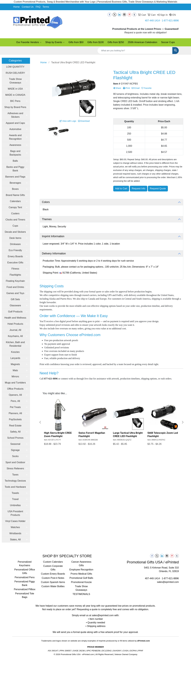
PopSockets (15, 419)
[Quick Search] (134, 50)
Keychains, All (15, 336)
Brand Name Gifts (15, 195)
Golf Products (15, 311)
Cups (15, 225)
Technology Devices (15, 480)
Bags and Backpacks (15, 153)
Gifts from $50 (75, 42)
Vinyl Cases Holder (15, 521)
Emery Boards (15, 256)
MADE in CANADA (15, 95)
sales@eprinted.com (168, 582)
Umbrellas (15, 505)
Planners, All (15, 413)
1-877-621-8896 (170, 20)
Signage (15, 450)
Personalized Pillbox (24, 589)
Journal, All (15, 330)
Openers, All (15, 395)
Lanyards (15, 358)
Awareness (15, 145)
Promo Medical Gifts (81, 573)
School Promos (15, 438)
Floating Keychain (15, 281)
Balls (15, 161)
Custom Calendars (53, 562)
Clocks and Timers (15, 219)
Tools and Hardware (15, 487)
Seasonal (15, 444)
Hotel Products (15, 324)
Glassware (15, 305)
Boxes (15, 189)
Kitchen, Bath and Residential (15, 344)
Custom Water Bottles (52, 586)
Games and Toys (15, 293)
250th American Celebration (142, 42)
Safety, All (15, 431)
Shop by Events (55, 42)
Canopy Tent (15, 207)
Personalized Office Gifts (24, 571)
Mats (15, 370)
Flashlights (15, 275)
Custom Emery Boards (53, 573)
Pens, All (15, 401)
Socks (15, 456)
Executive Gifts (15, 262)
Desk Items (15, 238)
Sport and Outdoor (15, 462)
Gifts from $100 (95, 42)
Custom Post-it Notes (53, 578)
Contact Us (28, 7)
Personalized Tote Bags (24, 595)
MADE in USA (15, 88)
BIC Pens (15, 101)
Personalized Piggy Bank (24, 583)
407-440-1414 (152, 20)
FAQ (38, 7)
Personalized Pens (24, 577)
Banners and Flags (15, 176)
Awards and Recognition (15, 137)
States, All (15, 539)
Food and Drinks (15, 287)
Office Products (15, 388)
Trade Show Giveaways (15, 81)
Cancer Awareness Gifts (81, 564)
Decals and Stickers (15, 232)
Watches (15, 527)
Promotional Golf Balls (81, 578)
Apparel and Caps (15, 123)
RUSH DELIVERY (15, 73)
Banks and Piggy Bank (15, 169)
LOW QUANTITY (15, 67)
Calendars (15, 201)
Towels (15, 493)
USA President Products (15, 513)
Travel (15, 499)
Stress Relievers (15, 468)
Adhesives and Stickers (15, 115)
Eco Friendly (15, 250)
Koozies (15, 352)
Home (16, 7)
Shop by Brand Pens (15, 107)
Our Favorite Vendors (28, 42)
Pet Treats (15, 407)
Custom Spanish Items (53, 582)
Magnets (15, 364)
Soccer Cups (168, 42)
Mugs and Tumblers (15, 382)
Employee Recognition (81, 569)
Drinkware (15, 244)
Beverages (15, 183)
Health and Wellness (15, 317)
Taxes (15, 474)
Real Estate (15, 425)
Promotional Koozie (81, 582)
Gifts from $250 (116, 42)
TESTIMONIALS (81, 594)
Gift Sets (15, 299)
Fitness (15, 268)
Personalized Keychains (25, 564)
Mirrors (15, 376)
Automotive (15, 129)
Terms (46, 7)
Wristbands (15, 533)
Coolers (15, 213)
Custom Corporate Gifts (53, 568)
